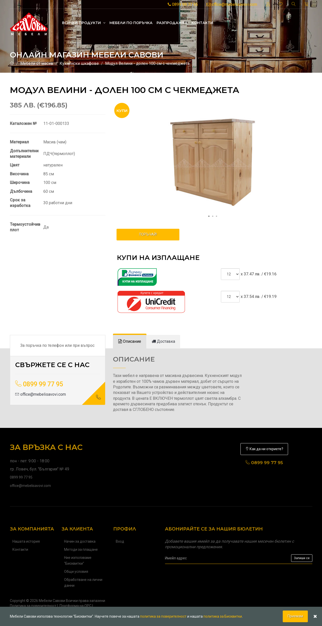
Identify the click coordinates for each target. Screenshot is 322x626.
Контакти (202, 23)
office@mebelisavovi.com (231, 4)
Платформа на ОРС (75, 606)
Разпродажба (172, 23)
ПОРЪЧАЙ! (148, 234)
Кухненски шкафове (79, 63)
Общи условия (76, 572)
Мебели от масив (36, 63)
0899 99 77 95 (183, 4)
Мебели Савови (52, 601)
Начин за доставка (80, 541)
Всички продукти (83, 23)
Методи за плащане (81, 549)
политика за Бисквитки (222, 616)
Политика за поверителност (33, 606)
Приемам (295, 616)
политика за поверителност (163, 616)
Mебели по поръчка (131, 23)
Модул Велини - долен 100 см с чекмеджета (147, 63)
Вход (120, 541)
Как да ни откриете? (264, 449)
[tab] (129, 341)
